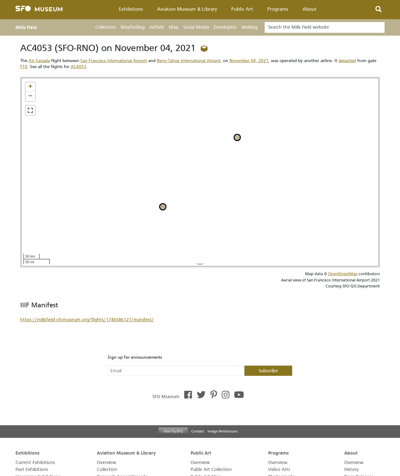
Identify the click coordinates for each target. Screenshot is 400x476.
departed (347, 60)
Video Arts (279, 469)
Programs (277, 9)
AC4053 (78, 66)
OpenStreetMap (343, 273)
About (309, 9)
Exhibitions (131, 9)
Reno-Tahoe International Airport (189, 60)
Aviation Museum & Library (187, 9)
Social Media (196, 27)
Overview (106, 462)
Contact (197, 431)
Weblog (249, 27)
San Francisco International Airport (113, 60)
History (351, 469)
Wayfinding (132, 27)
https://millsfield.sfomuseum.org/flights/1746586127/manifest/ (87, 319)
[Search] (325, 27)
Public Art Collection (211, 469)
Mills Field (26, 27)
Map (174, 27)
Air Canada (39, 60)
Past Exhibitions (31, 469)
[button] (30, 87)
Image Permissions (223, 431)
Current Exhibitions (35, 462)
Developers (225, 27)
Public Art (242, 9)
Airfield (156, 27)
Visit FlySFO (173, 431)
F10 (23, 66)
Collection (105, 27)
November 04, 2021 (248, 60)
